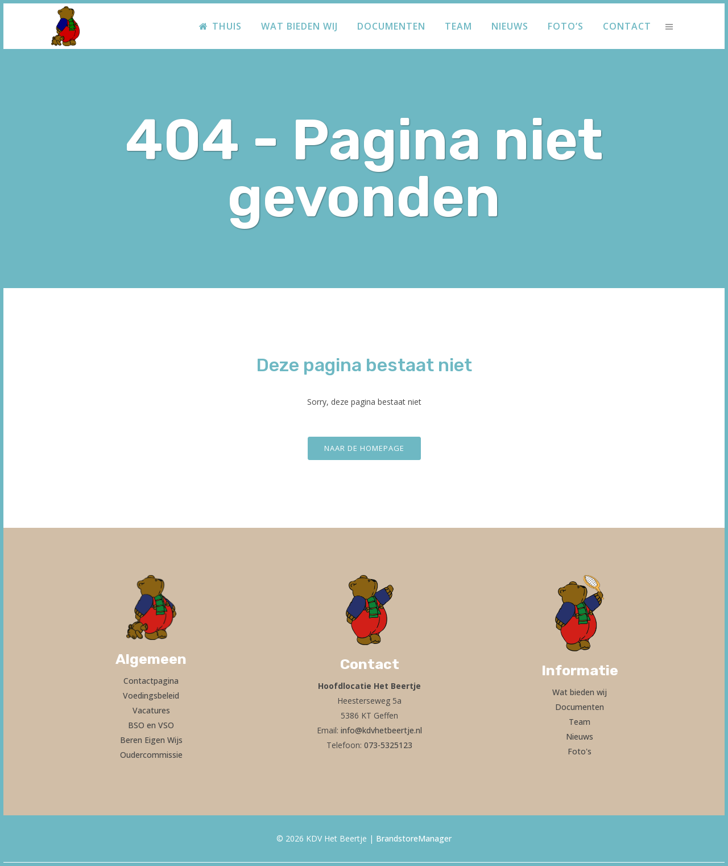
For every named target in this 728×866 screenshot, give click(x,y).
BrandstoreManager (414, 838)
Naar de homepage (364, 448)
